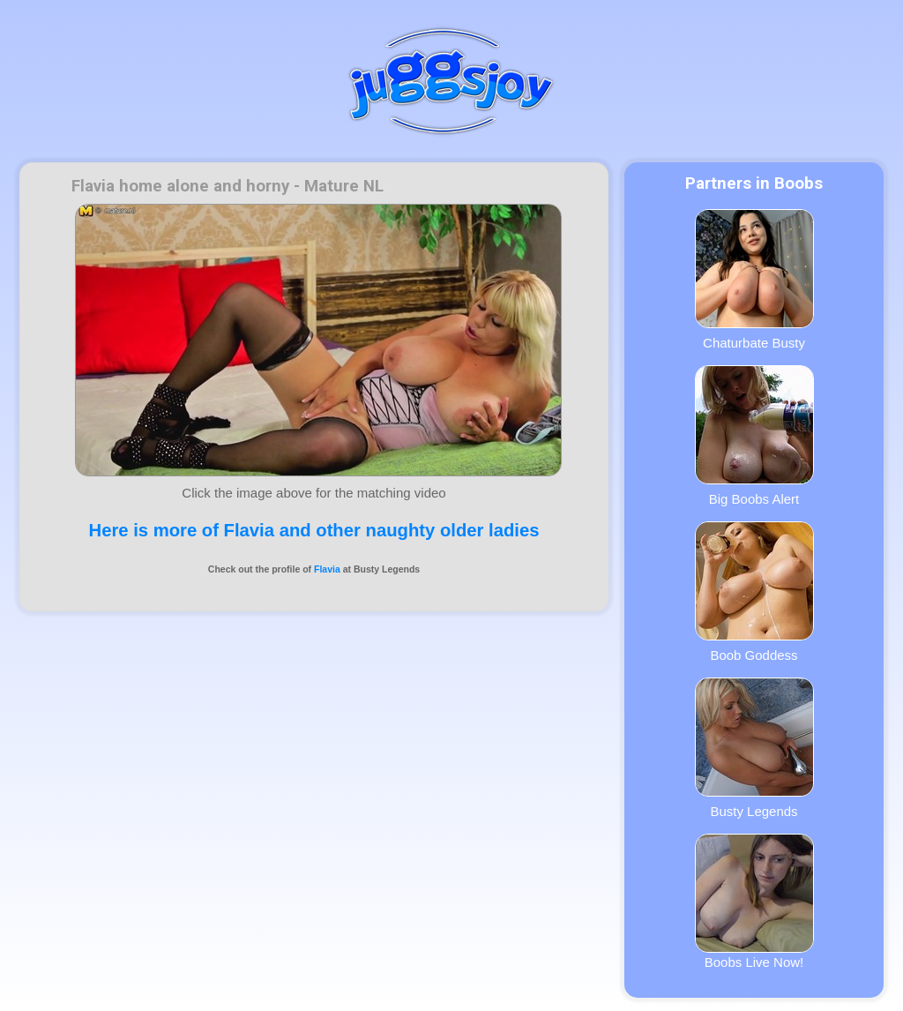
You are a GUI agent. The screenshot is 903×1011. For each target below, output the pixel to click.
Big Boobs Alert (754, 435)
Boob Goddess (754, 592)
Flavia (327, 569)
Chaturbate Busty (754, 279)
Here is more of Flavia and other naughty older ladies (314, 530)
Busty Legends (754, 748)
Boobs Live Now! (754, 902)
